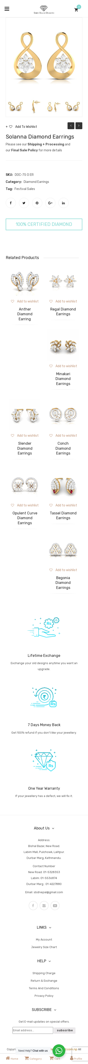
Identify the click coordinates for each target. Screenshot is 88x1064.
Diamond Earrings (36, 182)
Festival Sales (25, 189)
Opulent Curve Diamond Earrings (25, 518)
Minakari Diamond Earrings (63, 379)
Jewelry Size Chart (44, 947)
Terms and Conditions (44, 988)
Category (33, 1058)
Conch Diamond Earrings (63, 448)
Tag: (9, 189)
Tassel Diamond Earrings (63, 515)
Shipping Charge (44, 973)
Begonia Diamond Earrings (63, 583)
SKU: (9, 175)
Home (12, 1058)
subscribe (65, 1030)
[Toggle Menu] (7, 8)
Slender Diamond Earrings (25, 448)
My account (44, 939)
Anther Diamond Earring (25, 314)
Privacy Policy (44, 995)
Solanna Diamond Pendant (71, 126)
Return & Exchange (44, 980)
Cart (54, 1058)
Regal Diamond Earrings (63, 311)
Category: (14, 182)
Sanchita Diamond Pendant (78, 126)
